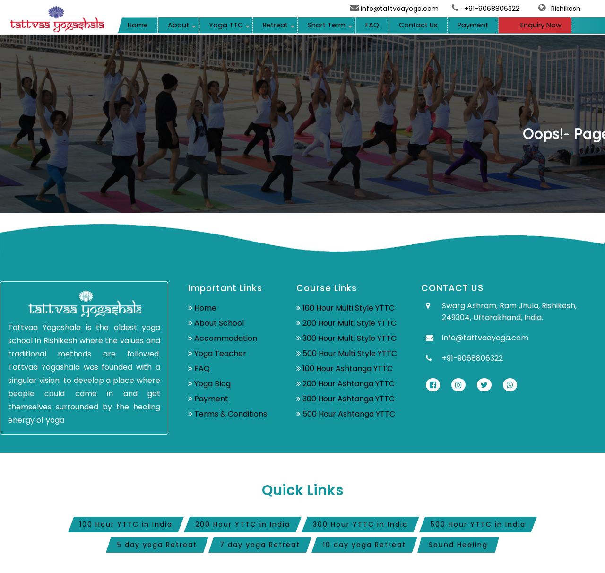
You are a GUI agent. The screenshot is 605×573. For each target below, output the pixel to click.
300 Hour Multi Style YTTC (349, 338)
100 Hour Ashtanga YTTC (347, 368)
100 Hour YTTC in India (126, 524)
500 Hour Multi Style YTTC (349, 353)
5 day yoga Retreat (157, 544)
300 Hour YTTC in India (360, 524)
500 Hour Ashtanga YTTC (348, 413)
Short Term (327, 25)
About (178, 25)
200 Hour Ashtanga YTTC (348, 383)
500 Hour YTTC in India (478, 524)
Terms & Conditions (230, 413)
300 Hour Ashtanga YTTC (348, 398)
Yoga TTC (226, 25)
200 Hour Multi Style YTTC (349, 323)
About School (219, 323)
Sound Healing (458, 544)
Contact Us (418, 25)
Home (138, 25)
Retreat (275, 25)
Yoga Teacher (220, 353)
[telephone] (456, 8)
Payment (473, 25)
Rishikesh (556, 8)
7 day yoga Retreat (260, 544)
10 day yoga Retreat (364, 544)
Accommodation (225, 338)
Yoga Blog (212, 383)
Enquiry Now (535, 25)
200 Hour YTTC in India (242, 524)
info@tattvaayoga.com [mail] (395, 8)
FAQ (372, 25)
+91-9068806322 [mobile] (491, 8)
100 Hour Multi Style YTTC (348, 308)
